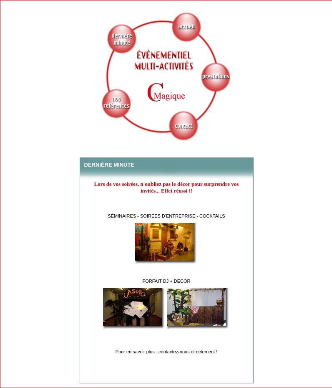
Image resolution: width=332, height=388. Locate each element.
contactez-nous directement (186, 351)
